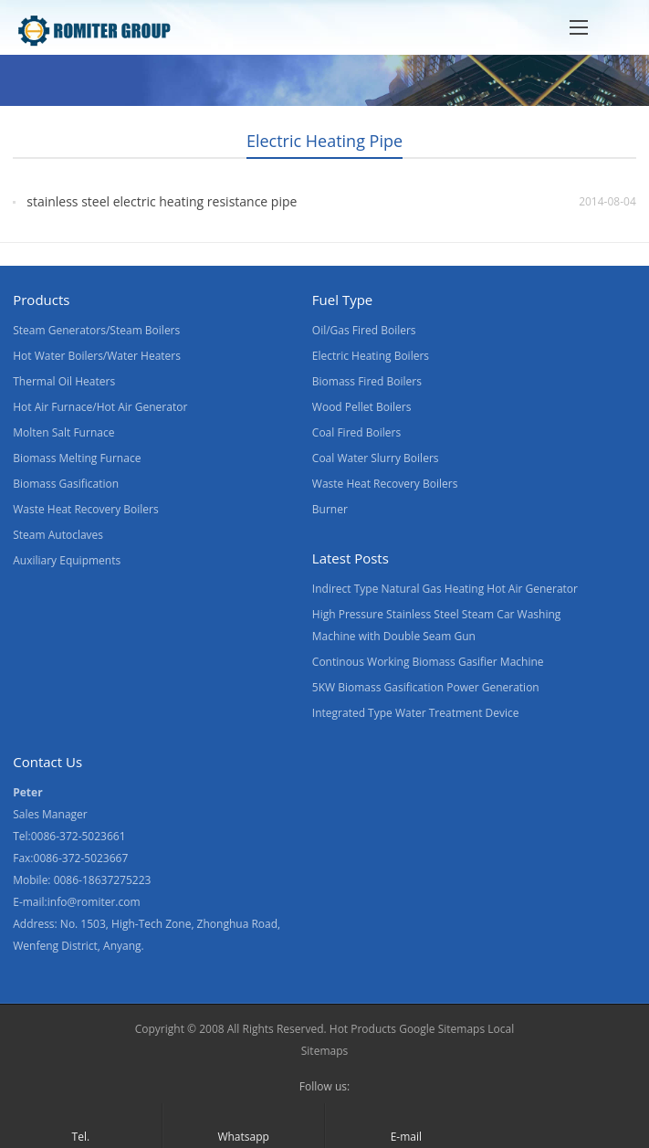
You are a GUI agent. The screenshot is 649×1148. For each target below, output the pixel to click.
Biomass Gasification (66, 483)
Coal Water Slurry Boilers (375, 458)
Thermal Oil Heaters (64, 381)
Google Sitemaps (442, 1029)
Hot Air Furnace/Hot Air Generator (100, 407)
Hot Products (363, 1029)
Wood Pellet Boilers (362, 407)
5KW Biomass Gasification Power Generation (425, 687)
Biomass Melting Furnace (77, 458)
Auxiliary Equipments (66, 560)
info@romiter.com (94, 902)
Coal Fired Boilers (356, 432)
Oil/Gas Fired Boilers (364, 330)
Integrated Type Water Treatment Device (415, 713)
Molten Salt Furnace (63, 432)
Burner (330, 509)
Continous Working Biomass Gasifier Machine (428, 661)
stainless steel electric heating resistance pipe (161, 201)
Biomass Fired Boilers (367, 381)
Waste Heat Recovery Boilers (86, 509)
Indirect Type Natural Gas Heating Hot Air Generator (445, 588)
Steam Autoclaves (58, 534)
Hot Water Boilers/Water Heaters (97, 355)
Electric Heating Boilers (370, 355)
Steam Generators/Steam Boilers (96, 330)
